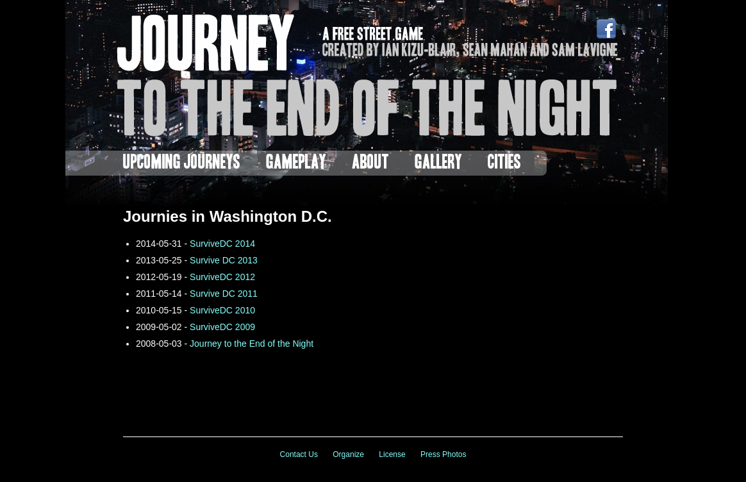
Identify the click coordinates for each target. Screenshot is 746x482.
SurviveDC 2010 (222, 310)
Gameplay (296, 163)
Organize (348, 454)
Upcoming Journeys (181, 163)
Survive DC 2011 (224, 293)
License (392, 454)
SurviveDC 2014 (222, 243)
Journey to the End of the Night (251, 343)
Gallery (438, 163)
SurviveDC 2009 (222, 327)
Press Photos (443, 454)
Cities (504, 163)
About (370, 163)
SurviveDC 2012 (222, 277)
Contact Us (299, 454)
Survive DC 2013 (224, 260)
